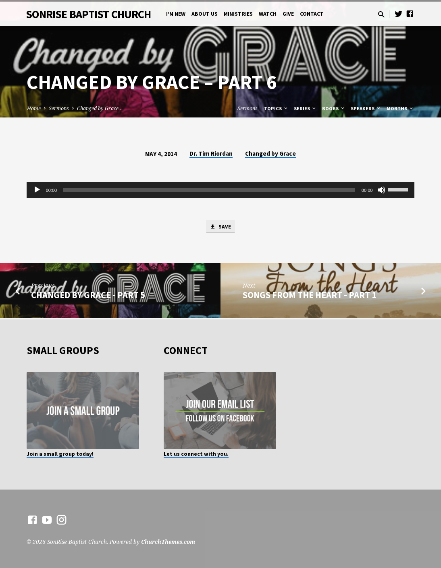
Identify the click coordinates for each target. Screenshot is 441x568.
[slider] (209, 190)
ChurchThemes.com (168, 541)
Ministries (238, 13)
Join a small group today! (60, 454)
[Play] (37, 190)
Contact (312, 13)
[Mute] (381, 190)
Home (34, 108)
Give (288, 13)
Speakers (366, 108)
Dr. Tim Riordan (211, 153)
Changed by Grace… (100, 108)
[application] (221, 190)
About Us (204, 13)
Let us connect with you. (196, 454)
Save (220, 227)
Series (305, 108)
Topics (276, 108)
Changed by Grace (270, 153)
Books (333, 108)
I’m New (175, 13)
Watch (268, 13)
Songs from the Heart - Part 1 (310, 296)
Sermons (59, 108)
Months (400, 108)
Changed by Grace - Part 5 (88, 296)
